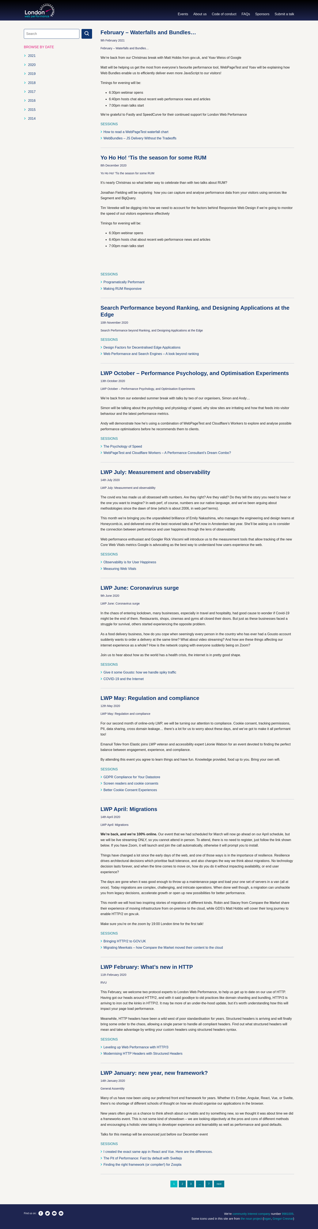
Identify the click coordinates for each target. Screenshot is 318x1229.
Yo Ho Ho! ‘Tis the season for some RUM (154, 157)
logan (267, 1218)
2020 (32, 65)
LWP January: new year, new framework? (154, 1073)
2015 (32, 109)
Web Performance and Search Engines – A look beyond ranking (151, 354)
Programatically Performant (123, 282)
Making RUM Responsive (122, 288)
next (219, 1183)
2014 (32, 118)
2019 (32, 74)
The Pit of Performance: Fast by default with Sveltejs (142, 1158)
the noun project (251, 1218)
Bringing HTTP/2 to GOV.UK (124, 941)
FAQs (246, 14)
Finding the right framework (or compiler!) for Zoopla (142, 1164)
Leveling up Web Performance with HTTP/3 (135, 1047)
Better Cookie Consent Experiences (130, 790)
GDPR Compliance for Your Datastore (131, 777)
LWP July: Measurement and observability (155, 472)
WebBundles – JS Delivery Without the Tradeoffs (139, 138)
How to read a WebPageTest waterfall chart (135, 132)
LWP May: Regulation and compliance (150, 698)
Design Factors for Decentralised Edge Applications (142, 347)
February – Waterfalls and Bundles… (148, 32)
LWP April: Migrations (129, 809)
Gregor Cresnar (283, 1218)
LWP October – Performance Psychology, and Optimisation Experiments (195, 373)
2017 (32, 91)
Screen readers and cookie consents (130, 783)
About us (200, 14)
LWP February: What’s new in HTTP (147, 967)
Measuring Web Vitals (119, 569)
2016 (32, 100)
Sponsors (262, 14)
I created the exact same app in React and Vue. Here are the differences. (158, 1151)
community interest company (251, 1213)
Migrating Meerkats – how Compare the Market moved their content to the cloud (163, 947)
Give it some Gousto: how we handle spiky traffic (139, 672)
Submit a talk (284, 14)
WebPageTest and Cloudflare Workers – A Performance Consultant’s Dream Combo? (167, 453)
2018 (32, 83)
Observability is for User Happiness (129, 562)
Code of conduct (224, 14)
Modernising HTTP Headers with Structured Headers (142, 1053)
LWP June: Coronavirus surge (140, 588)
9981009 (288, 1213)
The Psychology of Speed (122, 446)
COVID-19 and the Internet (123, 679)
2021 (32, 56)
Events (183, 14)
